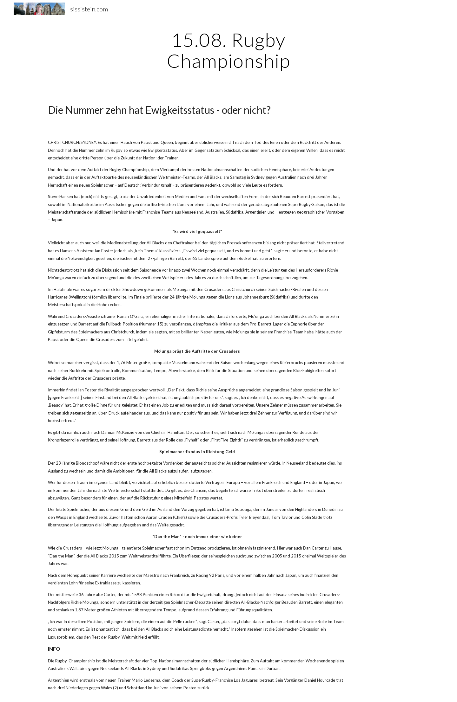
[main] (228, 50)
